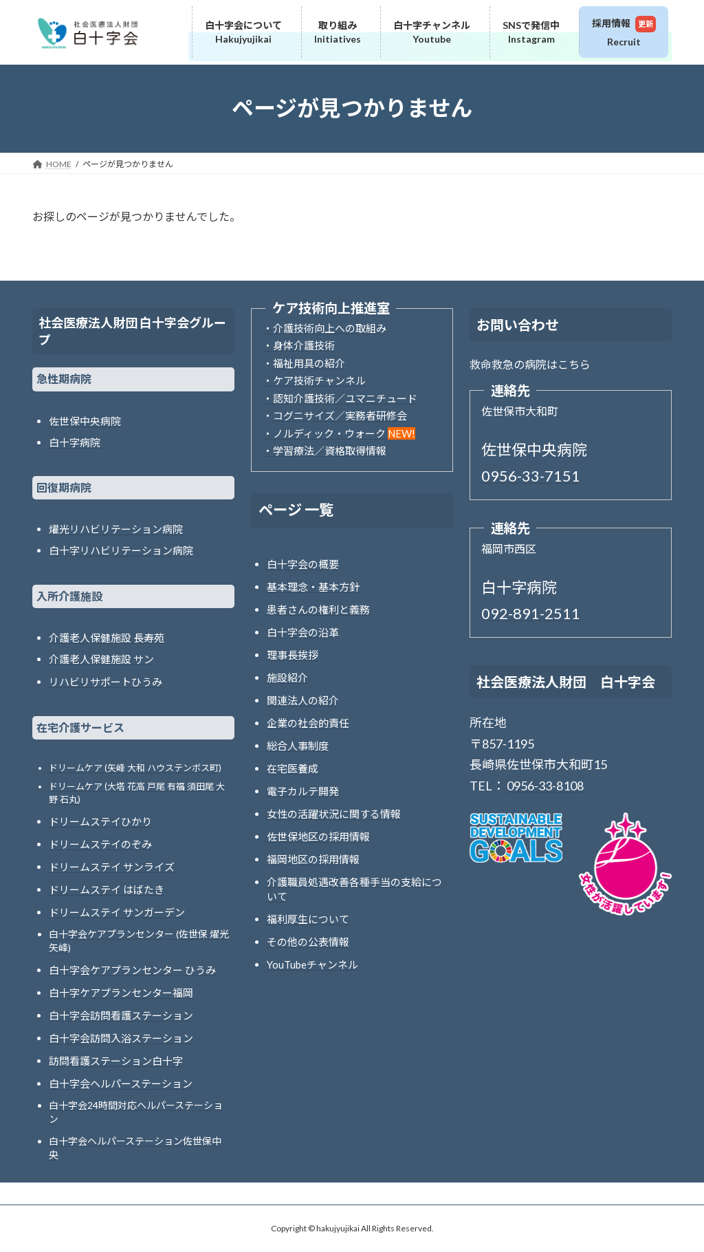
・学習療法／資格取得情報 (324, 450)
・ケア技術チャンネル (314, 380)
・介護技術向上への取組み (324, 328)
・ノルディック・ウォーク (324, 433)
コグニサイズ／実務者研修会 (340, 415)
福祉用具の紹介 (309, 363)
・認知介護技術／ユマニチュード (340, 398)
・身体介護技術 (299, 345)
